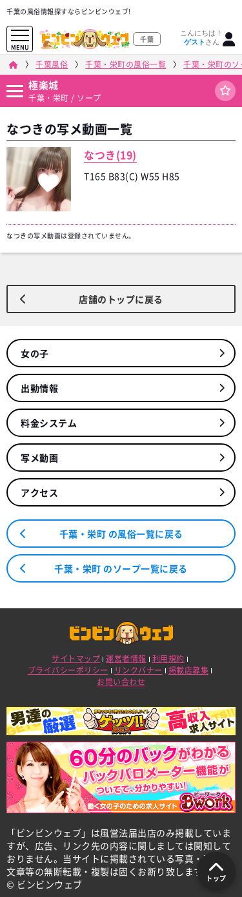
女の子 (35, 353)
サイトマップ (76, 658)
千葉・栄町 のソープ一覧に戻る (121, 568)
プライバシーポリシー (68, 670)
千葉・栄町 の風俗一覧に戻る (121, 533)
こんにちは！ (201, 37)
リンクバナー (138, 670)
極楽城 (43, 85)
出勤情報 (39, 387)
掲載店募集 (188, 670)
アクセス (39, 492)
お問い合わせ (121, 682)
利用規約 (168, 658)
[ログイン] (229, 39)
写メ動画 (39, 457)
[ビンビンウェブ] (13, 65)
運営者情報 (126, 658)
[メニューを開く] (20, 36)
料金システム (49, 422)
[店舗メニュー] (14, 91)
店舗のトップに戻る (121, 299)
